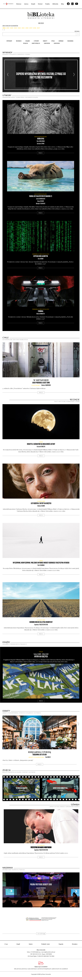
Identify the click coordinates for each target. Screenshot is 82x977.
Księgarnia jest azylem (40, 755)
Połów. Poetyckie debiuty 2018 (41, 884)
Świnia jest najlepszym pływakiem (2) (40, 196)
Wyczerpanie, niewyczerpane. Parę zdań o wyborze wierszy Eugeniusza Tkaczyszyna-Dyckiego (41, 563)
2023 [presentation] (15, 28)
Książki (33, 4)
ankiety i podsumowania (36, 757)
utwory (36, 41)
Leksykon (47, 43)
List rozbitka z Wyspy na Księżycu (41, 503)
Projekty (47, 4)
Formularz (74, 944)
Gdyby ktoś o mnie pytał (60, 788)
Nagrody (61, 944)
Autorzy (26, 4)
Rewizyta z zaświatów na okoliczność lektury (41, 444)
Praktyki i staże (45, 944)
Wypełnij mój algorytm (40, 256)
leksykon (57, 43)
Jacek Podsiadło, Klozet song (41, 383)
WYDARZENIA (41, 845)
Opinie (31, 944)
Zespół (18, 944)
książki (28, 41)
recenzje (18, 41)
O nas (6, 944)
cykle (53, 41)
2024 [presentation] (11, 28)
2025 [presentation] (7, 28)
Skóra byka (40, 139)
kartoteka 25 (36, 43)
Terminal (40, 311)
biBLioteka (55, 4)
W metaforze (41, 380)
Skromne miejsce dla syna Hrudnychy (41, 622)
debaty (45, 41)
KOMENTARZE (41, 501)
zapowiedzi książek (40, 136)
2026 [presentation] (3, 28)
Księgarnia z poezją (39, 752)
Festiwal (40, 4)
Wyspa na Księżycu (41, 656)
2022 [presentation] (19, 28)
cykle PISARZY (35, 385)
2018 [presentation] (34, 28)
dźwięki (61, 41)
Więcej (40, 153)
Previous (8, 74)
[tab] (4, 28)
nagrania (70, 41)
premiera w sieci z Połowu (40, 254)
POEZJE (41, 651)
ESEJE (41, 442)
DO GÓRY (40, 933)
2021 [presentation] (23, 28)
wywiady (9, 41)
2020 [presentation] (26, 28)
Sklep (62, 4)
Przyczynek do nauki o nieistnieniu (41, 847)
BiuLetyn (18, 4)
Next (74, 74)
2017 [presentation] (38, 28)
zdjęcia (25, 43)
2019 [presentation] (30, 28)
